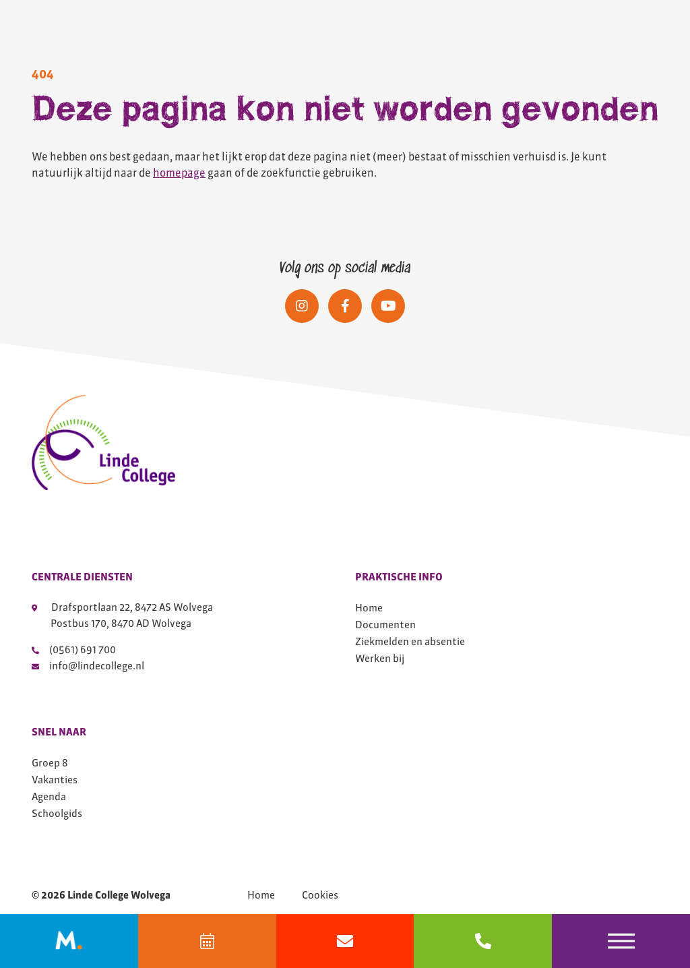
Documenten (385, 624)
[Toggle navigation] (621, 941)
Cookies (320, 895)
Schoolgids (57, 813)
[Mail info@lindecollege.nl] (345, 941)
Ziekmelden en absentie (410, 641)
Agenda (49, 796)
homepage (179, 172)
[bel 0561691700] (483, 941)
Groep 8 (50, 762)
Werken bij (379, 658)
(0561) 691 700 (74, 649)
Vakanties (54, 779)
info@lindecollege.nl (88, 665)
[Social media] (302, 306)
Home (369, 607)
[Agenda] (207, 941)
